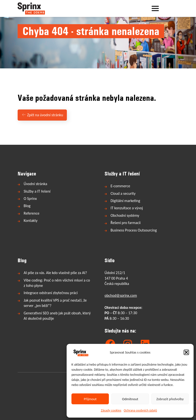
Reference (31, 213)
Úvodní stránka (35, 183)
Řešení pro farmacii (125, 222)
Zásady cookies (111, 410)
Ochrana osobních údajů (140, 410)
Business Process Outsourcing (134, 230)
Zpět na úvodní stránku (42, 115)
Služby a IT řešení (37, 191)
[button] (186, 352)
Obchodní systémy (125, 215)
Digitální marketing (125, 200)
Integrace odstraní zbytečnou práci (51, 292)
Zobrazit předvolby (170, 399)
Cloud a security (123, 193)
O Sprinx (30, 198)
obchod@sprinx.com (121, 295)
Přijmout (90, 399)
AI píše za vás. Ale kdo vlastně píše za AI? (55, 272)
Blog (27, 205)
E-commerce (120, 186)
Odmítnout (130, 399)
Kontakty (30, 220)
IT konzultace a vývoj (127, 208)
